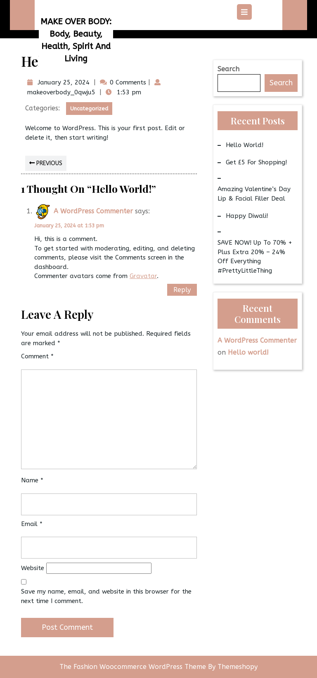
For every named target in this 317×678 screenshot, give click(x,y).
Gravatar (143, 276)
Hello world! (244, 145)
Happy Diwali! (247, 216)
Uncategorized (89, 108)
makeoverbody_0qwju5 (60, 92)
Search (228, 69)
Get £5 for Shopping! (256, 162)
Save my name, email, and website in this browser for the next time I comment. (106, 596)
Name (32, 480)
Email (32, 524)
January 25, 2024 (62, 82)
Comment (37, 356)
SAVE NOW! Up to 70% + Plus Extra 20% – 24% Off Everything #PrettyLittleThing (255, 256)
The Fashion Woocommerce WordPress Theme (133, 667)
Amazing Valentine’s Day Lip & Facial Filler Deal (254, 193)
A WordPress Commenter (93, 211)
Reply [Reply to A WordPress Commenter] (182, 290)
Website (32, 568)
